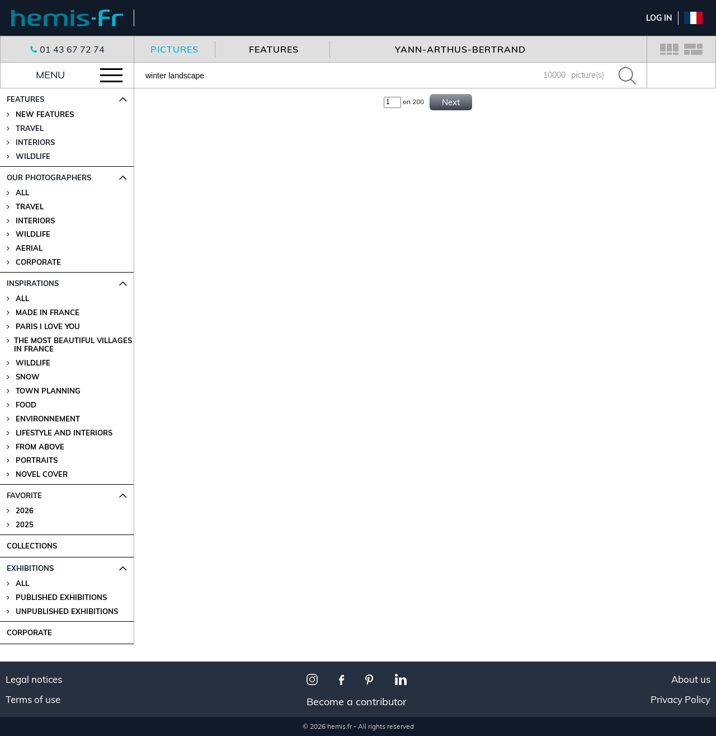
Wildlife (33, 234)
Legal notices (34, 679)
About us (690, 679)
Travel (30, 207)
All (22, 193)
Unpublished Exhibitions (67, 611)
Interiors (35, 221)
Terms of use (33, 699)
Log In (659, 17)
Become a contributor (357, 701)
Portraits (37, 460)
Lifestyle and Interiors (64, 433)
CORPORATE (29, 632)
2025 (25, 525)
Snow (28, 377)
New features (45, 114)
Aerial (29, 248)
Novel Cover (42, 474)
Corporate (38, 262)
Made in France (47, 312)
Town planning (48, 391)
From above (40, 447)
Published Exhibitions (61, 597)
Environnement (48, 419)
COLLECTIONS (32, 545)
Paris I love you (48, 326)
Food (26, 405)
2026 (25, 511)
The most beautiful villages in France (73, 344)
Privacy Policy (680, 699)
